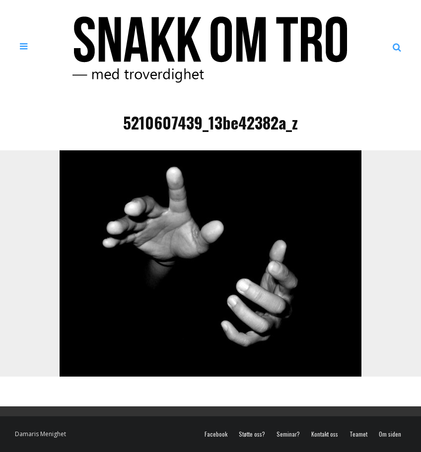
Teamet (358, 434)
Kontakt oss (324, 434)
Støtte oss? (252, 434)
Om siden (390, 434)
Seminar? (288, 434)
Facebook (216, 434)
